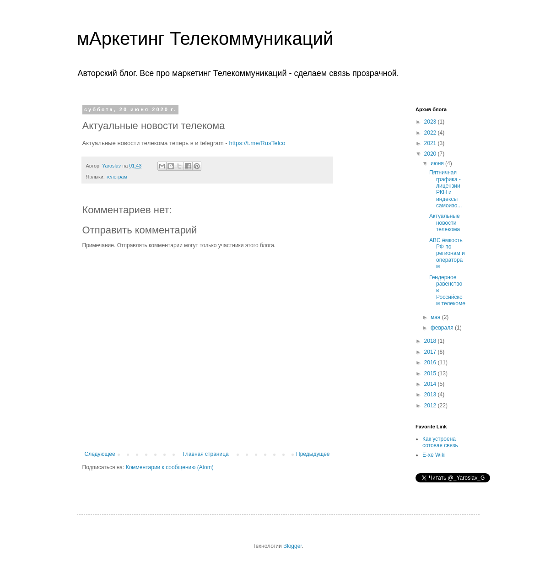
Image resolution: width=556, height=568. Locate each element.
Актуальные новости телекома (444, 223)
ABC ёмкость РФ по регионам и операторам (447, 253)
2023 (431, 122)
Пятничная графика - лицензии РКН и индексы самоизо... (445, 189)
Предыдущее (312, 454)
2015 (431, 373)
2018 (431, 341)
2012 (431, 405)
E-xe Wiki (434, 455)
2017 (431, 352)
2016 (431, 362)
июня (438, 163)
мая (436, 317)
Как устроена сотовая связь (440, 442)
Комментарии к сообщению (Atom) (170, 467)
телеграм (116, 176)
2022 (431, 133)
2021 (431, 143)
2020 (431, 154)
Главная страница (206, 454)
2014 (431, 384)
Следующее (100, 454)
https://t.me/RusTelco (257, 143)
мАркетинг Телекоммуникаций (205, 38)
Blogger (292, 546)
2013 (431, 394)
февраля (443, 328)
